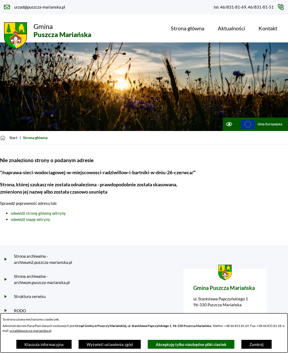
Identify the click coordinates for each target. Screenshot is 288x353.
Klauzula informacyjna (44, 344)
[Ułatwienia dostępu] (229, 124)
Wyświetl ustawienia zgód (110, 344)
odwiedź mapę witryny (30, 219)
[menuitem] (187, 28)
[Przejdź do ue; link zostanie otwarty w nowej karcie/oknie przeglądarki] (261, 124)
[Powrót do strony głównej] (8, 137)
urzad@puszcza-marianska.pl (30, 331)
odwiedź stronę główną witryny (38, 213)
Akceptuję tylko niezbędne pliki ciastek (191, 344)
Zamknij (256, 344)
